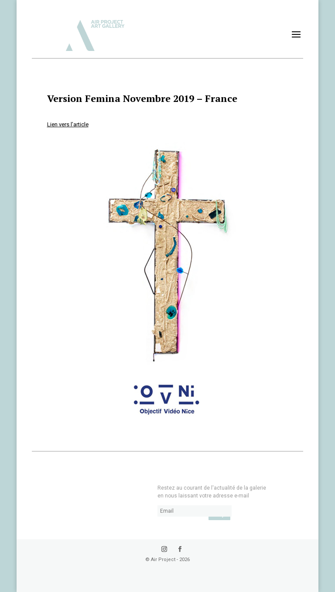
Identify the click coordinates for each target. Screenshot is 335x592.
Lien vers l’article (68, 124)
